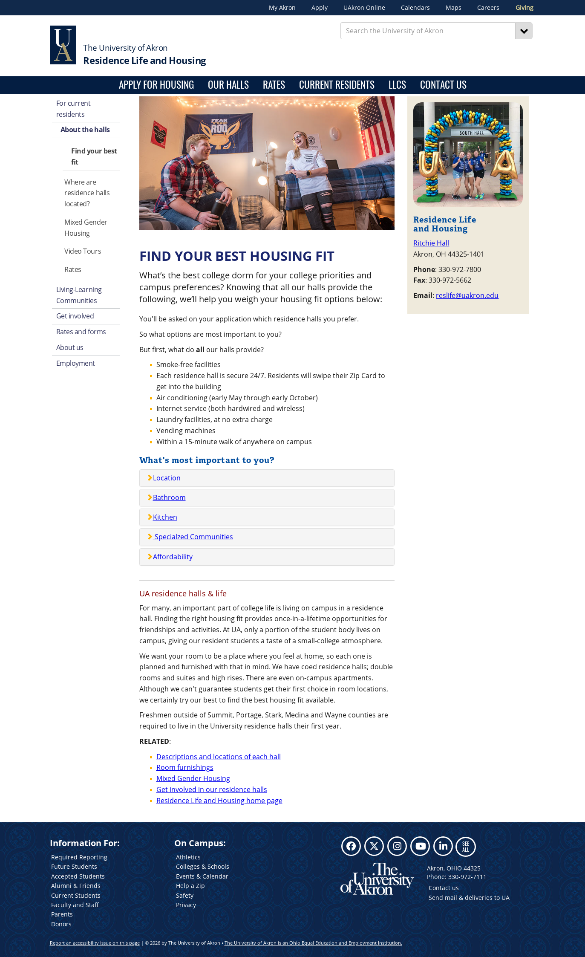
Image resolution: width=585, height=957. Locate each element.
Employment (75, 363)
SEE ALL (465, 846)
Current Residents (337, 85)
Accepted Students (78, 876)
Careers (488, 8)
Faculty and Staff (75, 905)
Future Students (74, 866)
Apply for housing (156, 85)
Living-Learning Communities (79, 295)
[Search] (524, 30)
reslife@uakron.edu (467, 295)
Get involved (75, 316)
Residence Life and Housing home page (219, 800)
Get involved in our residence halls (211, 789)
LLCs (397, 85)
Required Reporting (79, 857)
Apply (319, 8)
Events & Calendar (202, 876)
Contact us (444, 888)
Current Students (76, 895)
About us (70, 347)
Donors (61, 924)
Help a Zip (190, 886)
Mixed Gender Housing (85, 227)
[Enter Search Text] (428, 30)
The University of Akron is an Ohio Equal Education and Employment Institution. (313, 943)
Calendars (415, 8)
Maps (453, 8)
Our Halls (228, 85)
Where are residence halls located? (87, 193)
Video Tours (82, 251)
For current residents (73, 108)
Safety (184, 895)
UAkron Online (364, 8)
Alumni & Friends (76, 886)
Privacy (186, 905)
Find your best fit (94, 156)
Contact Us (443, 85)
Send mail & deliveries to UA (469, 897)
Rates (274, 85)
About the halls (85, 129)
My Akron (282, 8)
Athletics (188, 857)
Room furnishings (184, 767)
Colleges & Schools (202, 866)
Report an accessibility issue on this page (95, 943)
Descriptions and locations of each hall (218, 756)
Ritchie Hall (431, 243)
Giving (524, 8)
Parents (62, 914)
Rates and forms (81, 331)
